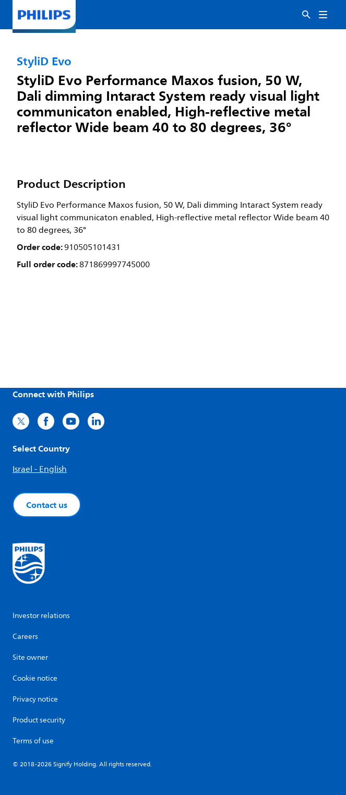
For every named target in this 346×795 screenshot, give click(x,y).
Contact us (46, 504)
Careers (25, 637)
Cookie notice (35, 678)
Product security (39, 720)
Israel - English (40, 469)
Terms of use (33, 741)
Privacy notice (35, 699)
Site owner (30, 657)
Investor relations (41, 616)
